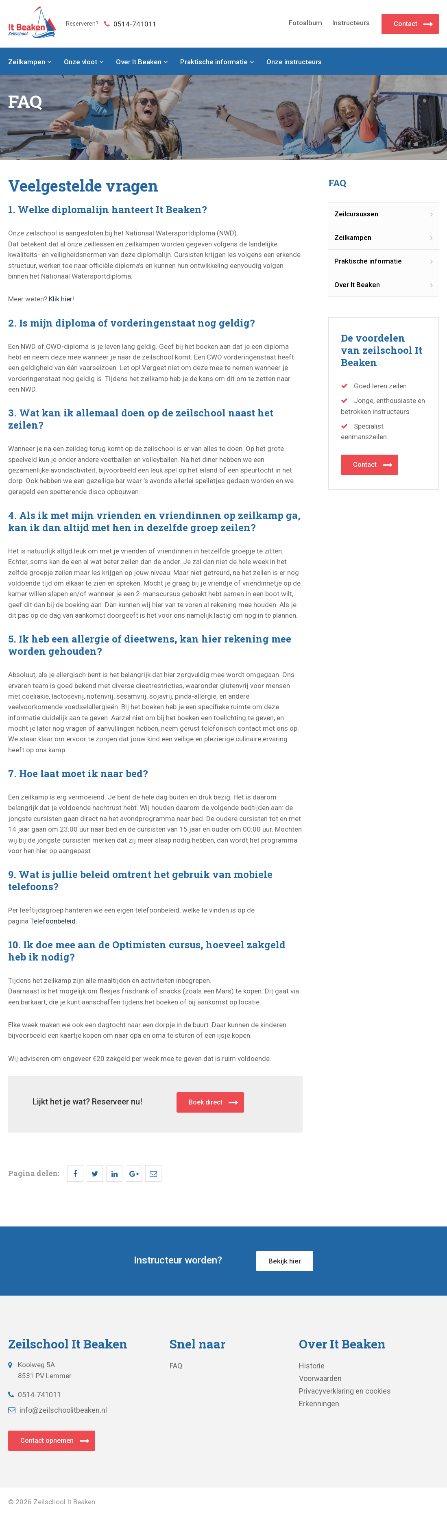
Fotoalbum (305, 23)
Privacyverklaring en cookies (345, 1391)
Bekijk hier (284, 1261)
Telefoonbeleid (53, 921)
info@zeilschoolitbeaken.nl (57, 1410)
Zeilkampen (26, 61)
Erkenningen (319, 1403)
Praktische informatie (214, 61)
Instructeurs (351, 23)
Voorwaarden (320, 1378)
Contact (405, 24)
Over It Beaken (138, 61)
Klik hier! (61, 299)
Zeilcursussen (356, 214)
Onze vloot (80, 61)
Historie (312, 1365)
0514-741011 (130, 24)
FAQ (176, 1365)
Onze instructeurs (294, 62)
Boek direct (205, 1102)
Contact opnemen (47, 1440)
